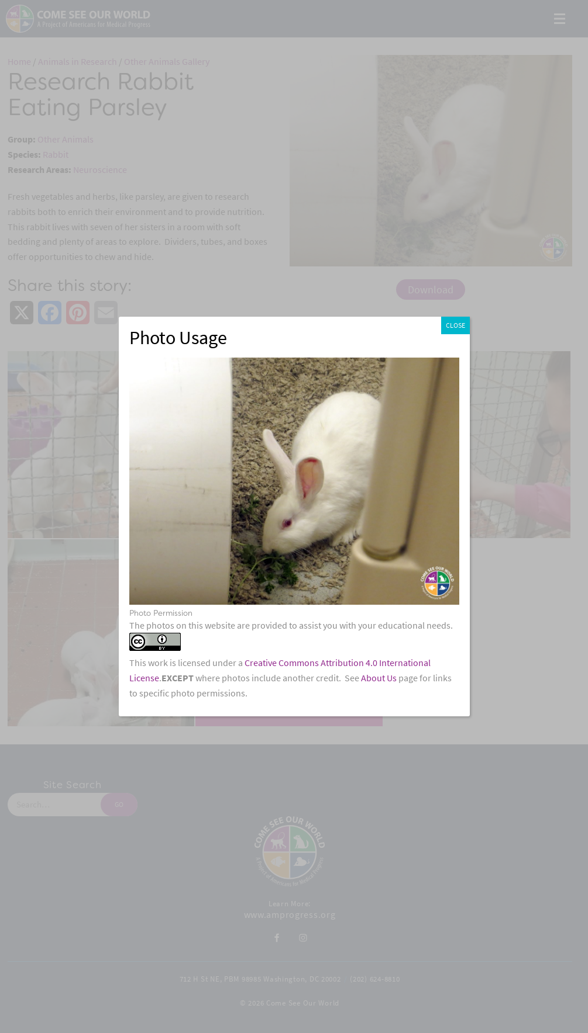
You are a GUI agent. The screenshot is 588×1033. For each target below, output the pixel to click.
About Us (379, 678)
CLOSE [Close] (455, 325)
